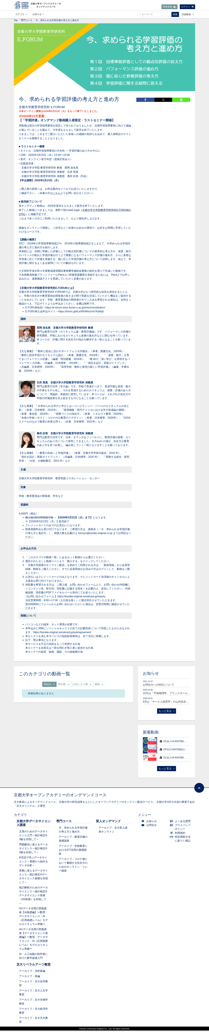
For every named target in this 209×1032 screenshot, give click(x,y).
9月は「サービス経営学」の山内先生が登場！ (170, 703)
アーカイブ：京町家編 (32, 972)
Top (16, 21)
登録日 (49, 685)
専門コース (26, 21)
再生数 (63, 685)
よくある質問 (181, 822)
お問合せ (150, 826)
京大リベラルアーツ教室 (33, 966)
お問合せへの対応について (158, 686)
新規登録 (169, 7)
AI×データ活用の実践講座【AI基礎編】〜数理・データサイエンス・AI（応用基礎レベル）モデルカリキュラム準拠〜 (33, 917)
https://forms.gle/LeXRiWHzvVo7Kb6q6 (81, 313)
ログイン (187, 7)
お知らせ (38, 14)
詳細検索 (188, 14)
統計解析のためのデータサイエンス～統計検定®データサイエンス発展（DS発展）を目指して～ (33, 897)
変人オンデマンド (108, 822)
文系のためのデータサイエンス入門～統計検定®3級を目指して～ (33, 837)
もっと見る (167, 712)
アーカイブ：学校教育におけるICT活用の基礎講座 (73, 851)
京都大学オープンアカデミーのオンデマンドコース (60, 796)
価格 (99, 685)
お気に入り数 (81, 685)
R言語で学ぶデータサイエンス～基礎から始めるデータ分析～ (33, 863)
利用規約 (178, 834)
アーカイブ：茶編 (29, 977)
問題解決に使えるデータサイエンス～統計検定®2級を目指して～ (33, 850)
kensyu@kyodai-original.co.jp (95, 534)
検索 (175, 14)
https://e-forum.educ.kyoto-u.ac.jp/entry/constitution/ (75, 309)
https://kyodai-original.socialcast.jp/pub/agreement (62, 633)
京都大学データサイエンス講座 (33, 824)
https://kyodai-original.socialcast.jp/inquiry (81, 597)
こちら (57, 194)
